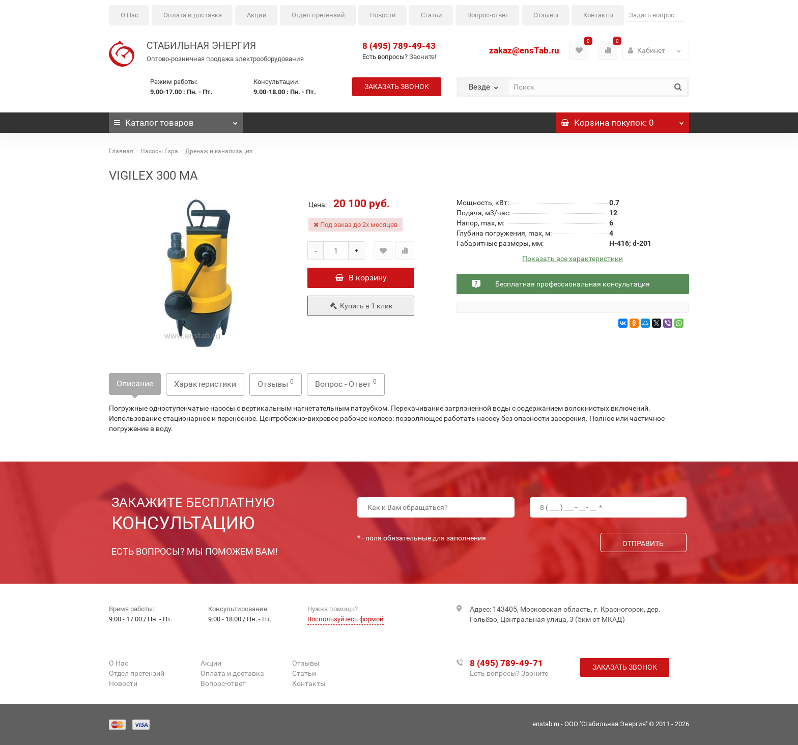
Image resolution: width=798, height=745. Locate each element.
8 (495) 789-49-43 (399, 46)
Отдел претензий (318, 15)
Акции (257, 15)
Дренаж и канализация (219, 151)
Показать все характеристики (572, 259)
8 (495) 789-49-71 (506, 663)
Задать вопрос (651, 15)
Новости (383, 15)
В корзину (361, 277)
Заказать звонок (396, 86)
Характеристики (205, 384)
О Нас (129, 15)
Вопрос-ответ (487, 15)
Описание (135, 383)
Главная (121, 151)
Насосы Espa (159, 151)
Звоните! (422, 57)
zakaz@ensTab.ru (524, 50)
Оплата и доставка (192, 15)
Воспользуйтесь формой (345, 619)
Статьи (431, 15)
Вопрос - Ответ (346, 383)
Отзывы (545, 15)
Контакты (598, 15)
